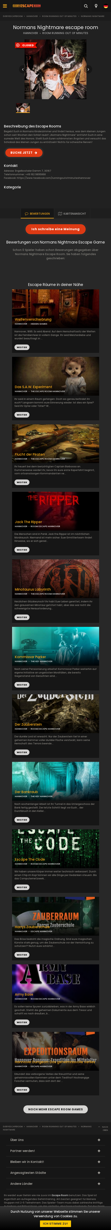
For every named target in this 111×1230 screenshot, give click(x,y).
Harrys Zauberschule (32, 927)
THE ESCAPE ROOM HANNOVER (48, 391)
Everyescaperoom (13, 16)
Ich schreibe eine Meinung (55, 229)
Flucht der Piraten (30, 454)
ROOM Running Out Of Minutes (59, 16)
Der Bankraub (26, 792)
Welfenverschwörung (33, 319)
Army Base (24, 994)
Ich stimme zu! (55, 1224)
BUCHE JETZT (21, 153)
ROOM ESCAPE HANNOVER (45, 526)
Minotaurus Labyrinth (33, 589)
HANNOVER (30, 33)
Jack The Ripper (28, 522)
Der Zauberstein (28, 724)
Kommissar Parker (30, 657)
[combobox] (96, 6)
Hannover (32, 16)
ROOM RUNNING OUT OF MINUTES (65, 33)
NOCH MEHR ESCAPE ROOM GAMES (55, 1109)
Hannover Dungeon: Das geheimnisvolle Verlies (55, 1062)
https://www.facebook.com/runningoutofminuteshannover (53, 178)
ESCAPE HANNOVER (41, 931)
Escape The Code (30, 859)
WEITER (22, 414)
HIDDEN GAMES (39, 323)
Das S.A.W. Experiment (33, 387)
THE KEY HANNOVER (41, 661)
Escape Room (60, 1195)
